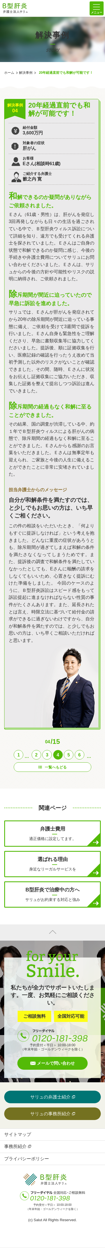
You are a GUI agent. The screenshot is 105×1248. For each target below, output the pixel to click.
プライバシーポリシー (26, 1158)
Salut (38, 1220)
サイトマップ (17, 1134)
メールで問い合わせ (56, 1063)
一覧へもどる (56, 767)
